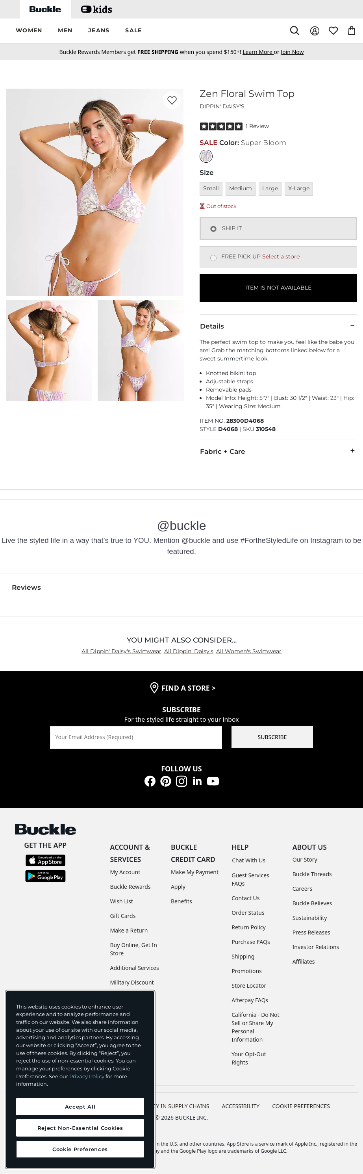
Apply (178, 886)
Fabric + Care (278, 451)
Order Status (248, 912)
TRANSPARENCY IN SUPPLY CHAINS (163, 1106)
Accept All (80, 1106)
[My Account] (315, 30)
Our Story (305, 859)
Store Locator (249, 985)
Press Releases (311, 932)
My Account (125, 872)
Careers (302, 888)
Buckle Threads (312, 874)
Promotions (247, 971)
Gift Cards (123, 916)
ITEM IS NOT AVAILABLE (278, 287)
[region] (80, 1079)
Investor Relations (316, 947)
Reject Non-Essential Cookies (80, 1128)
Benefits (181, 901)
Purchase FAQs (251, 942)
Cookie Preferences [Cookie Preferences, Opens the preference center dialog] (80, 1149)
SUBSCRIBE (272, 737)
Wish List (121, 901)
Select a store (281, 256)
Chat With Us (248, 860)
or (262, 52)
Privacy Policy (86, 1076)
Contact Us (245, 898)
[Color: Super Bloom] (206, 156)
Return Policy (248, 927)
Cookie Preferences (301, 1106)
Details (278, 325)
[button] (29, 30)
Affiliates (304, 961)
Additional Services (134, 968)
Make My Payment (195, 872)
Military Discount (132, 982)
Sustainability (310, 917)
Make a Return (129, 930)
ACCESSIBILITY (241, 1106)
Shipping (243, 956)
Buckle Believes (312, 903)
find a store (188, 688)
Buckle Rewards (130, 886)
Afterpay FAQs (250, 1000)
